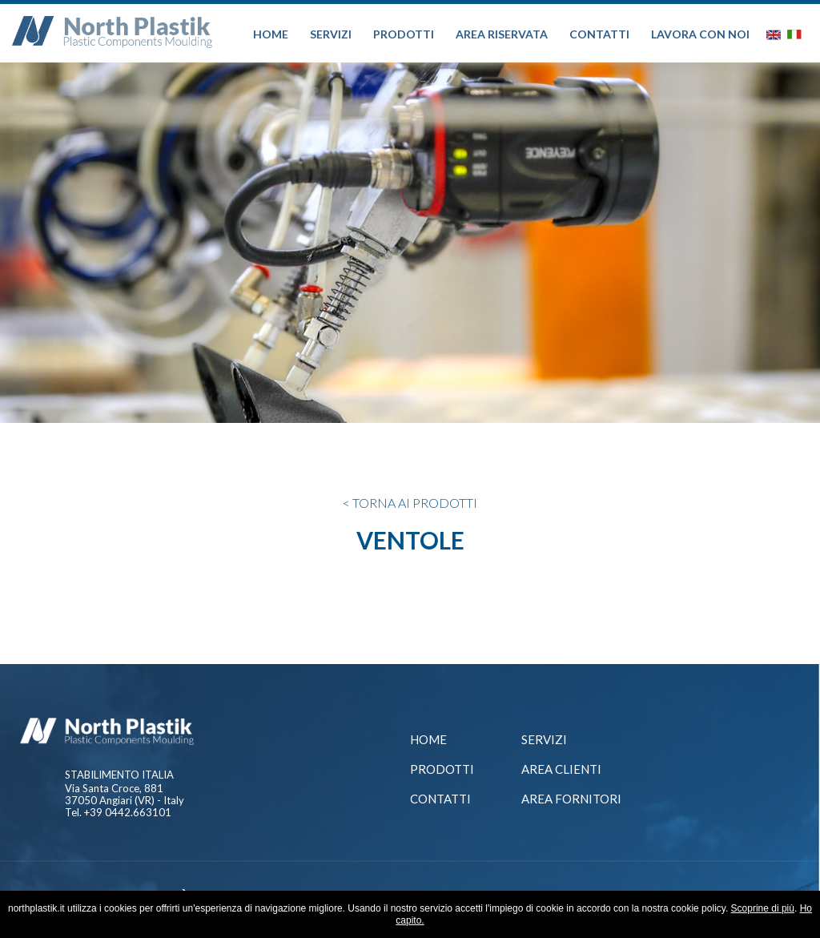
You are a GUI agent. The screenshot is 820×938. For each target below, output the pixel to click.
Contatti (440, 798)
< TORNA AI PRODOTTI (410, 502)
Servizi (544, 739)
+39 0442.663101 (127, 812)
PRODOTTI (403, 34)
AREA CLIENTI (561, 769)
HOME (270, 34)
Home (428, 739)
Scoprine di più (762, 908)
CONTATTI (599, 34)
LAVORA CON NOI (700, 34)
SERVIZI (331, 34)
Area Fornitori (571, 798)
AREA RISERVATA (502, 34)
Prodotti (442, 769)
